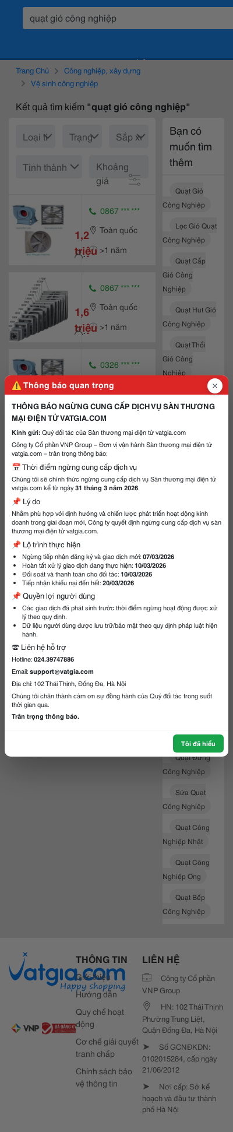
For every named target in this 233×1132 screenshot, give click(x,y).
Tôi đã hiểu (198, 743)
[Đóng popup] (215, 385)
